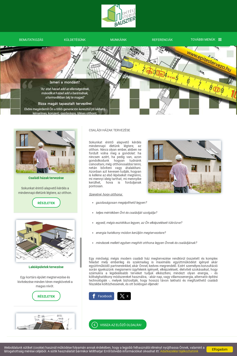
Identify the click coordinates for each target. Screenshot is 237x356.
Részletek (46, 203)
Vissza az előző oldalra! (121, 325)
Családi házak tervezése (46, 178)
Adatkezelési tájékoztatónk (179, 351)
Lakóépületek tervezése (46, 267)
